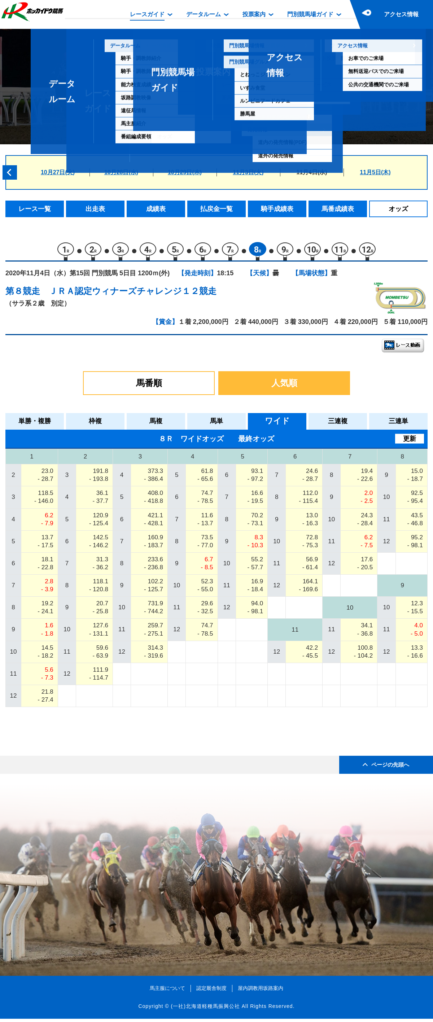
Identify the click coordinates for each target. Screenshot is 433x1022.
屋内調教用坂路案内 (260, 991)
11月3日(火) (248, 172)
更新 (409, 441)
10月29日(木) (185, 172)
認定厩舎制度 (211, 991)
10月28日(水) (121, 172)
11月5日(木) (375, 172)
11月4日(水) (311, 172)
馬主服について (167, 991)
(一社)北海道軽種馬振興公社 (205, 1009)
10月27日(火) (58, 172)
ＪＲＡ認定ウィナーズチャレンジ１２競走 (132, 294)
